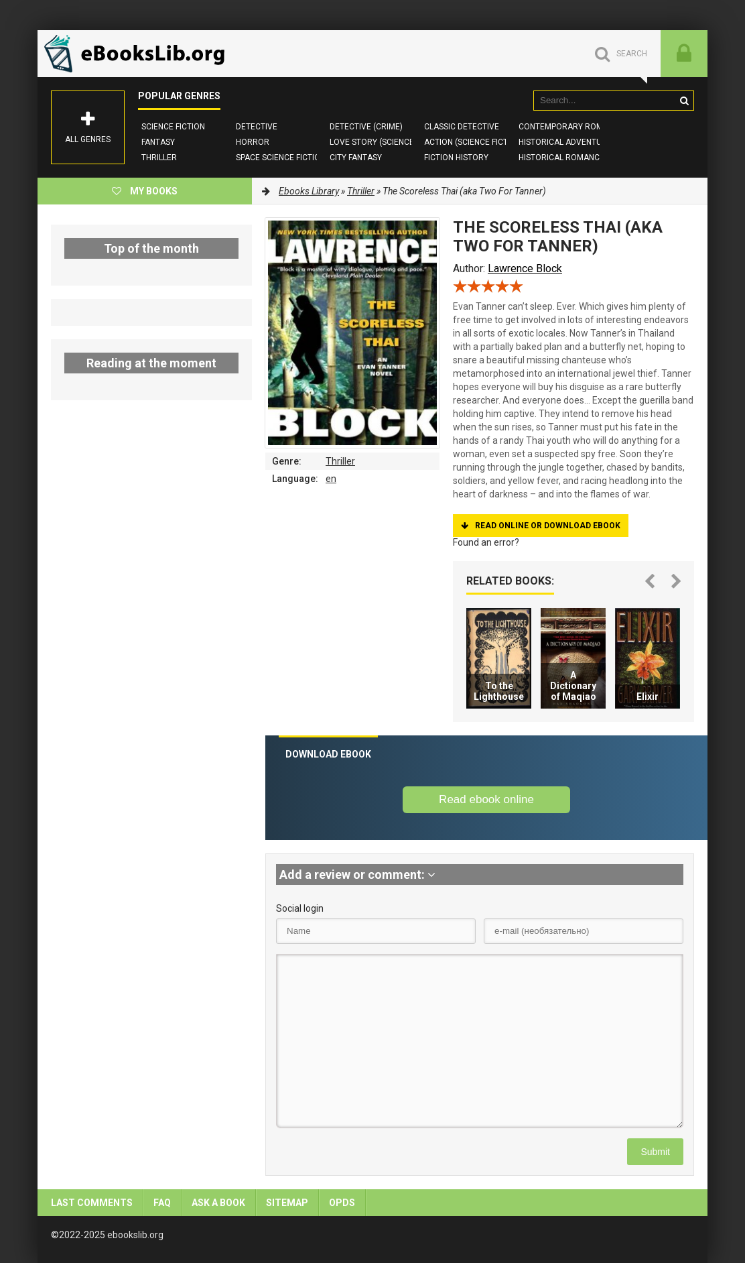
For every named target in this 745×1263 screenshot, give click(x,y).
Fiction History (456, 157)
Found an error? (486, 542)
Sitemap (287, 1202)
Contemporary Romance (571, 126)
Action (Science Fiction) (474, 142)
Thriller (159, 157)
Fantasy (158, 142)
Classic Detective (461, 126)
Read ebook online (486, 799)
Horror (252, 142)
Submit (655, 1151)
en (331, 478)
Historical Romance (561, 157)
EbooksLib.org (138, 53)
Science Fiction (173, 126)
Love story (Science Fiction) (389, 142)
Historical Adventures (567, 142)
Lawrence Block (525, 268)
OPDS (342, 1202)
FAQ (162, 1202)
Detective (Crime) (366, 126)
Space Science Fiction (281, 157)
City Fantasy (356, 157)
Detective (256, 126)
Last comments (92, 1202)
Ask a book (218, 1202)
